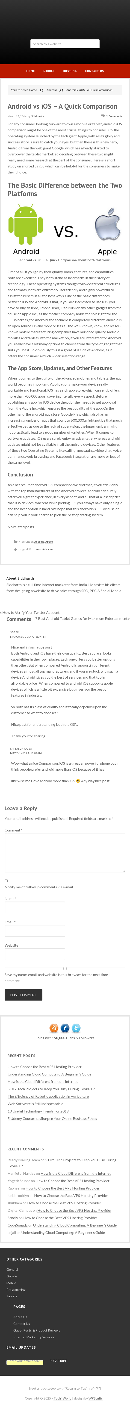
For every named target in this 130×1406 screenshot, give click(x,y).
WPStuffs (96, 1398)
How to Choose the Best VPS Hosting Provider (45, 1066)
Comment (14, 830)
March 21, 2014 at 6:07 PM (28, 636)
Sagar (14, 632)
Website (11, 945)
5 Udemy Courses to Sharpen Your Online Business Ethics (52, 1118)
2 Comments (114, 116)
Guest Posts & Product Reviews (36, 1330)
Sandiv (13, 1217)
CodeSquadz (18, 1225)
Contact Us (21, 1324)
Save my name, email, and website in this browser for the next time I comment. (57, 977)
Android (39, 541)
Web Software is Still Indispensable (35, 1103)
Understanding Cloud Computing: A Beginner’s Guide (49, 1074)
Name (11, 898)
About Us (20, 1317)
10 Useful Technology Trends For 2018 (38, 1111)
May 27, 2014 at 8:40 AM (26, 753)
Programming (16, 1290)
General (12, 1269)
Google (11, 1276)
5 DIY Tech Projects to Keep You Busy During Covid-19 (51, 1089)
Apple (49, 541)
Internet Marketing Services (33, 1337)
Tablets (11, 1296)
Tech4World (65, 18)
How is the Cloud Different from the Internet (43, 1081)
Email (10, 922)
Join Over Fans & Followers (65, 1037)
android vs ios (44, 549)
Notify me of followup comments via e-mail (39, 887)
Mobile (11, 1283)
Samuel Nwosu (21, 748)
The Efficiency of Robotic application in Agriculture (48, 1096)
